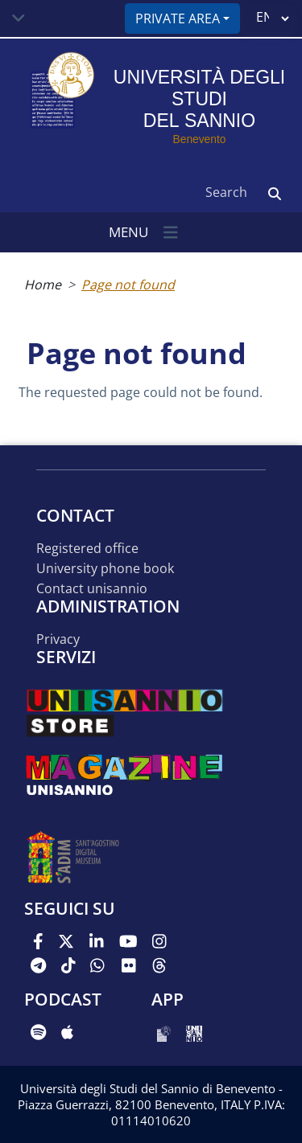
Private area (177, 18)
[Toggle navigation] (18, 18)
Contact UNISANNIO (91, 588)
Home (42, 284)
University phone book (105, 568)
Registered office (87, 548)
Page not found (128, 284)
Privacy (58, 639)
